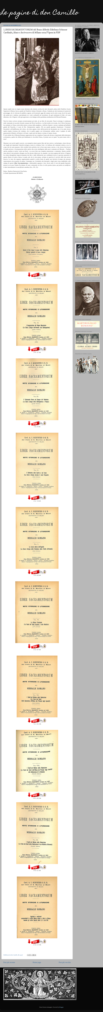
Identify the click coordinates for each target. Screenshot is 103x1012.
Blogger (61, 1007)
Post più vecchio (65, 962)
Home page (37, 962)
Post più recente (9, 962)
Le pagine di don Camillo (39, 13)
